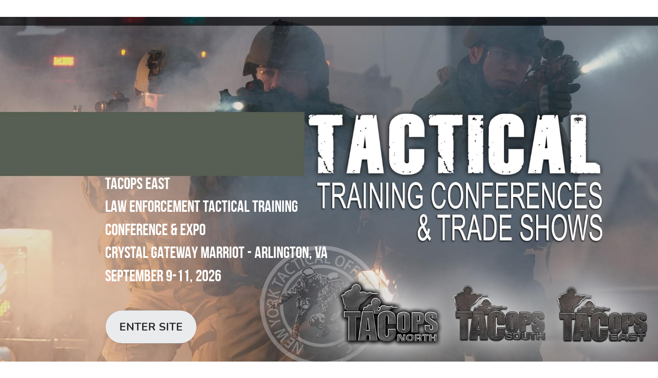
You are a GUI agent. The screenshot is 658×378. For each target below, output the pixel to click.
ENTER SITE (151, 327)
